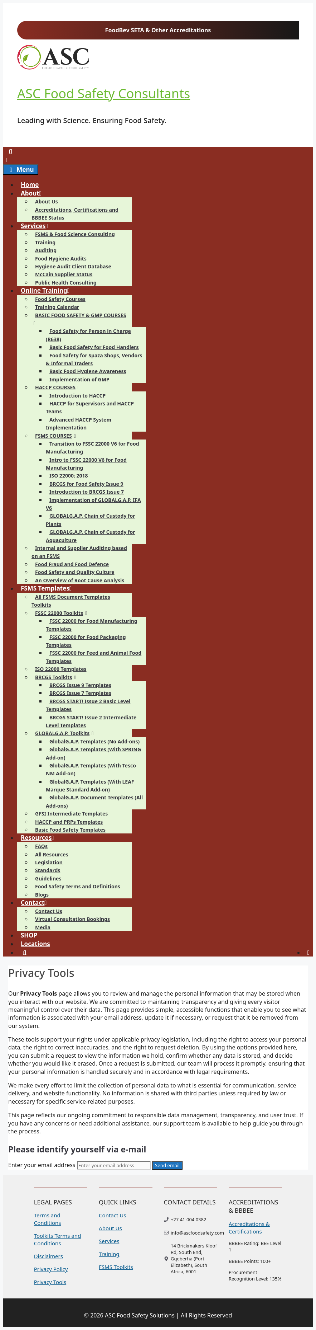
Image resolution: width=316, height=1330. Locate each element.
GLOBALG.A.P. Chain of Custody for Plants (90, 519)
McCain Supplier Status (63, 274)
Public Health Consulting (66, 282)
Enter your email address (42, 1165)
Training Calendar (57, 307)
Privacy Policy (51, 1269)
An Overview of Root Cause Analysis (79, 580)
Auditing (46, 250)
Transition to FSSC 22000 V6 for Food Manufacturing (92, 447)
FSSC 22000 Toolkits (63, 613)
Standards (47, 870)
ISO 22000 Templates (61, 669)
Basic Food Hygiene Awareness (87, 371)
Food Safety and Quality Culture (75, 572)
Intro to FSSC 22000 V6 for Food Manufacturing (86, 463)
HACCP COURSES (59, 387)
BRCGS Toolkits (57, 677)
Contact (37, 902)
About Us (46, 201)
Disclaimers (48, 1256)
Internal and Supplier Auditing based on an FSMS (79, 552)
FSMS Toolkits (116, 1266)
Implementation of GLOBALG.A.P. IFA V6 (93, 504)
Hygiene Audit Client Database (73, 266)
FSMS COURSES (57, 435)
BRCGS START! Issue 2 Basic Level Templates (88, 705)
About (34, 193)
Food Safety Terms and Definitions (77, 886)
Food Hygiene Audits (61, 258)
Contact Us (48, 911)
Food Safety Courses (60, 299)
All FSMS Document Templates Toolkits (70, 600)
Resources (40, 837)
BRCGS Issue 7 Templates (80, 693)
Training (45, 242)
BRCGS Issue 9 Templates (80, 685)
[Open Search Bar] (10, 151)
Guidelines (48, 878)
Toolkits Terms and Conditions (57, 1239)
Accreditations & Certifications (249, 1227)
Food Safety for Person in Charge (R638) (88, 335)
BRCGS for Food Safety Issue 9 (86, 483)
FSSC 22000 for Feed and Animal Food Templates (93, 656)
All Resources (51, 854)
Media (42, 927)
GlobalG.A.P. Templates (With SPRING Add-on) (93, 753)
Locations (35, 944)
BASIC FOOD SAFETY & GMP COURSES (78, 319)
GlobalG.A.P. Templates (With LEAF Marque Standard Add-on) (90, 785)
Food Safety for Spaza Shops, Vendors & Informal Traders (94, 359)
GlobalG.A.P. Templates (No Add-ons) (94, 741)
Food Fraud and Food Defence (72, 564)
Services (37, 226)
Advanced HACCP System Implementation (78, 423)
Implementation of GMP (79, 379)
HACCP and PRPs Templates (69, 821)
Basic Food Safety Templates (70, 829)
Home (30, 184)
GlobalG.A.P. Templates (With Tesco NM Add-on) (91, 769)
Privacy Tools (50, 1282)
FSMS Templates (49, 588)
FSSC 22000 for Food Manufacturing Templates (91, 624)
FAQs (41, 846)
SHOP (29, 935)
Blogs (42, 894)
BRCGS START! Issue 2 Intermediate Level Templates (91, 721)
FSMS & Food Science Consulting (75, 234)
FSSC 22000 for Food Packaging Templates (86, 641)
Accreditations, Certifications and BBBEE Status (74, 213)
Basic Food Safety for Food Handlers (94, 347)
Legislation (49, 862)
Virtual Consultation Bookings (72, 919)
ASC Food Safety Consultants (103, 93)
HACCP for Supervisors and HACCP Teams (90, 407)
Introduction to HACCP (77, 395)
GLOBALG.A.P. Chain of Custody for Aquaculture (90, 535)
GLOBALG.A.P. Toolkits (66, 733)
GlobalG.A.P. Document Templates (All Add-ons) (94, 801)
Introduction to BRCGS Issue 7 (86, 491)
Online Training (48, 290)
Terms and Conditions (47, 1219)
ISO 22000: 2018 (68, 475)
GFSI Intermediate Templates (71, 813)
